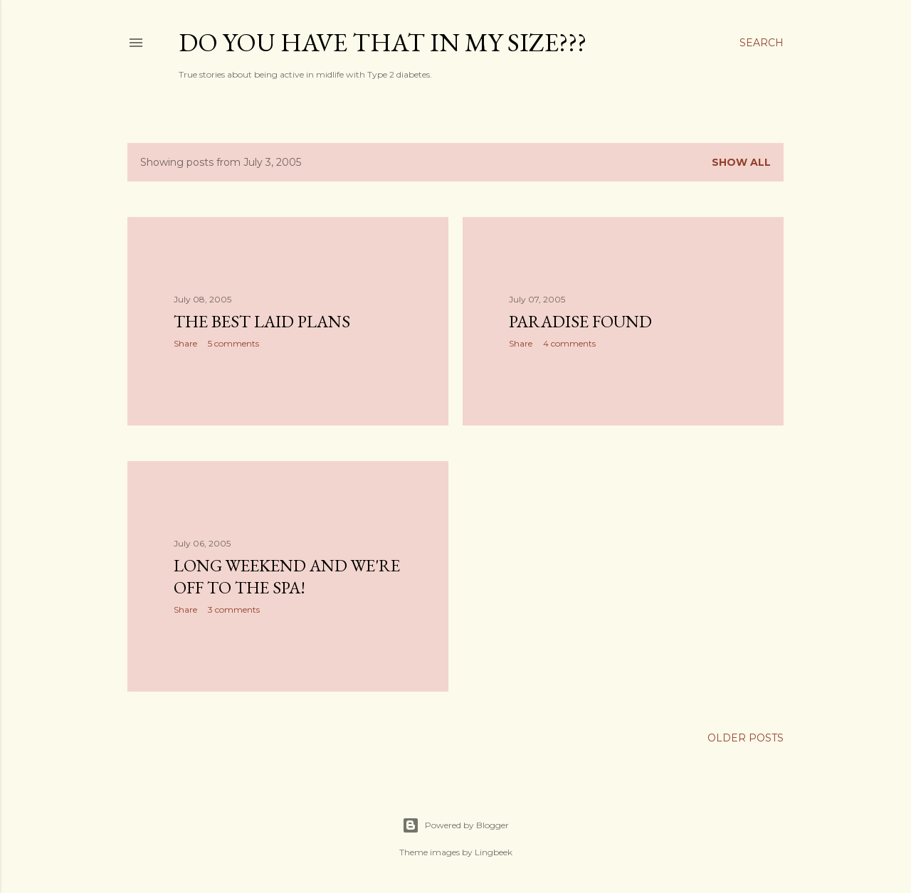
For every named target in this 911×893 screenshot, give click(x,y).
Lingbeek (493, 852)
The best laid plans (262, 321)
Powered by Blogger (455, 825)
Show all (741, 162)
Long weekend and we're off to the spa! (287, 576)
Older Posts (745, 737)
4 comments (569, 343)
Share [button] (185, 343)
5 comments (233, 343)
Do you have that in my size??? (382, 42)
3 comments (234, 609)
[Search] (761, 43)
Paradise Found (580, 321)
